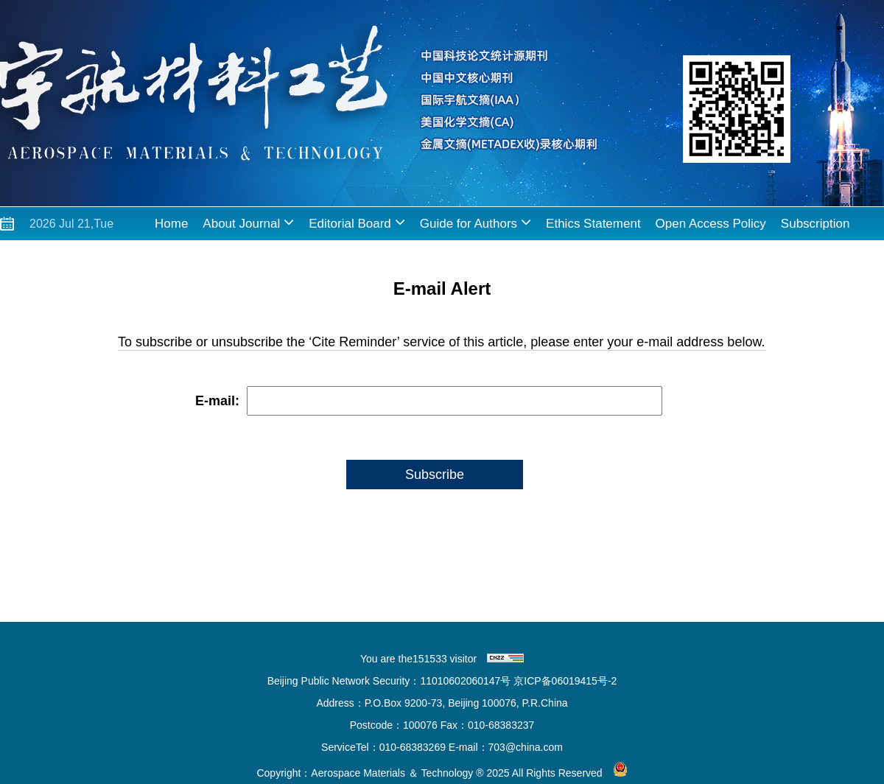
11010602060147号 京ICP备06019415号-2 (518, 681)
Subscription (815, 224)
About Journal (248, 222)
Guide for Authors (475, 222)
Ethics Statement (593, 224)
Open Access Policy (711, 224)
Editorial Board (357, 222)
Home (171, 224)
